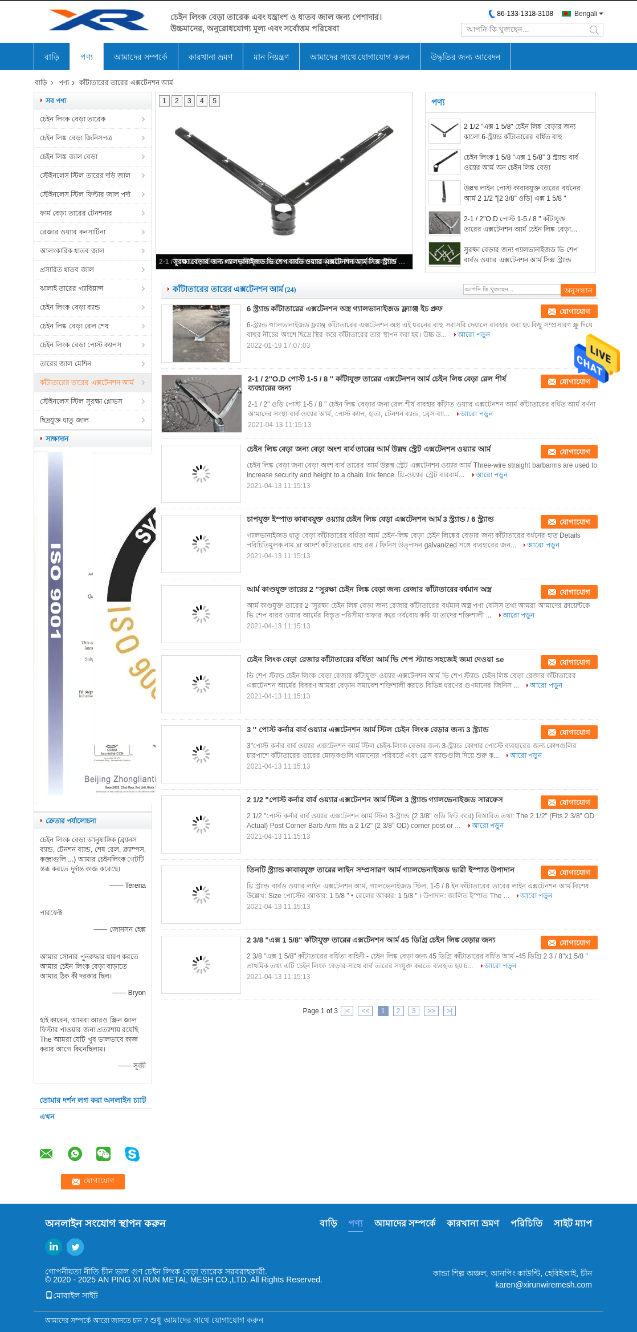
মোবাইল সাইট (71, 1295)
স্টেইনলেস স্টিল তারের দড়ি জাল (85, 176)
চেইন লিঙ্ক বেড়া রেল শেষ (74, 326)
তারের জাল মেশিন (65, 364)
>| (449, 1011)
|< (347, 1011)
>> (431, 1011)
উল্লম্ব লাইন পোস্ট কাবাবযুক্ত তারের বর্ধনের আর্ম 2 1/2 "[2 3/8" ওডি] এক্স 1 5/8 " (522, 193)
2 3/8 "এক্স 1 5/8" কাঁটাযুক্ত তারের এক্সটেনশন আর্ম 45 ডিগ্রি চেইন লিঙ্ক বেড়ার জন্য (371, 940)
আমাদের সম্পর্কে (141, 57)
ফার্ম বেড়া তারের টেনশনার (76, 213)
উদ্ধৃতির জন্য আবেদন (465, 57)
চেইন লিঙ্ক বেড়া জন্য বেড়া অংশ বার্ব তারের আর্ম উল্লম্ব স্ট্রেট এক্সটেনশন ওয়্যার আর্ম (369, 449)
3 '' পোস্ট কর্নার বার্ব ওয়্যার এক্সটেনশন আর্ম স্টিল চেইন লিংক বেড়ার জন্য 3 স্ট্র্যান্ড (367, 729)
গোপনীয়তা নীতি (72, 1271)
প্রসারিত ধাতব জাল (67, 270)
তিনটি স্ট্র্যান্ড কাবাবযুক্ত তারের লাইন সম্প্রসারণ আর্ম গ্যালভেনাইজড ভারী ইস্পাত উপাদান (380, 870)
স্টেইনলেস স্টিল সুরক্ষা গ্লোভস (81, 401)
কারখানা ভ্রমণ (210, 57)
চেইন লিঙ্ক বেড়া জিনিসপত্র (76, 138)
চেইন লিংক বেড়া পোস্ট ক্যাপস (80, 345)
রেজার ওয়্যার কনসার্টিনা (72, 232)
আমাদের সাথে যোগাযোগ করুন (360, 57)
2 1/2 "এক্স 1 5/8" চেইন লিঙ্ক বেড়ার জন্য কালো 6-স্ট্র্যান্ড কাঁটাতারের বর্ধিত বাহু (519, 132)
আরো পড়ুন (473, 335)
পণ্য (86, 57)
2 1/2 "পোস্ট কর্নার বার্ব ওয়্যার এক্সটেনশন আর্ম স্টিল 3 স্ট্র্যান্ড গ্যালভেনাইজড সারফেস (375, 799)
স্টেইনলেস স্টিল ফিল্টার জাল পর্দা (85, 194)
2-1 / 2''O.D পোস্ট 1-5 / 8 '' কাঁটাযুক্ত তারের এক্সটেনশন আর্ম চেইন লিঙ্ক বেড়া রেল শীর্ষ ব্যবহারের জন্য (517, 224)
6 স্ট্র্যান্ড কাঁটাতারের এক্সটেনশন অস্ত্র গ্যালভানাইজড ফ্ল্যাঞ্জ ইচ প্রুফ (345, 308)
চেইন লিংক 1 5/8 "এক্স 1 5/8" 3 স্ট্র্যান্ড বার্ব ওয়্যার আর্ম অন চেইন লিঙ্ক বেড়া (521, 162)
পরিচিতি (526, 1223)
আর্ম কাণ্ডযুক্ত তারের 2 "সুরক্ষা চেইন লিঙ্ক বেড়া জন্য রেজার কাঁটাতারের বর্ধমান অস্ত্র (369, 589)
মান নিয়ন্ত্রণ (271, 57)
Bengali (585, 14)
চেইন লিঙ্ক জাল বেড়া (68, 157)
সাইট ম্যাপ (573, 1223)
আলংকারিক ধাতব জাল (72, 251)
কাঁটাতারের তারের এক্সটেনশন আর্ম (87, 383)
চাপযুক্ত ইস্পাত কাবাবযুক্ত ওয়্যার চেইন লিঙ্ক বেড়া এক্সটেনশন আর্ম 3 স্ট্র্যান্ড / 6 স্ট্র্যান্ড (370, 519)
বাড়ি (51, 57)
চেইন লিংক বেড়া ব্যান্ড (70, 307)
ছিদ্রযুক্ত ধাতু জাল (64, 420)
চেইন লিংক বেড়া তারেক (72, 119)
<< (365, 1011)
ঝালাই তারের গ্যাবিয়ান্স (71, 289)
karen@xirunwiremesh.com (543, 1284)
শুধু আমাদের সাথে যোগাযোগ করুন (207, 1320)
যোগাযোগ (575, 311)
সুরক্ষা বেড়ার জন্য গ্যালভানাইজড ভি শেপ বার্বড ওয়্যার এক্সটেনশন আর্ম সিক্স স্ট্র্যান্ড (285, 262)
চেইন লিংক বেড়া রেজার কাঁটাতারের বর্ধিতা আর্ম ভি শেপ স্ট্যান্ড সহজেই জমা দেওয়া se (375, 659)
